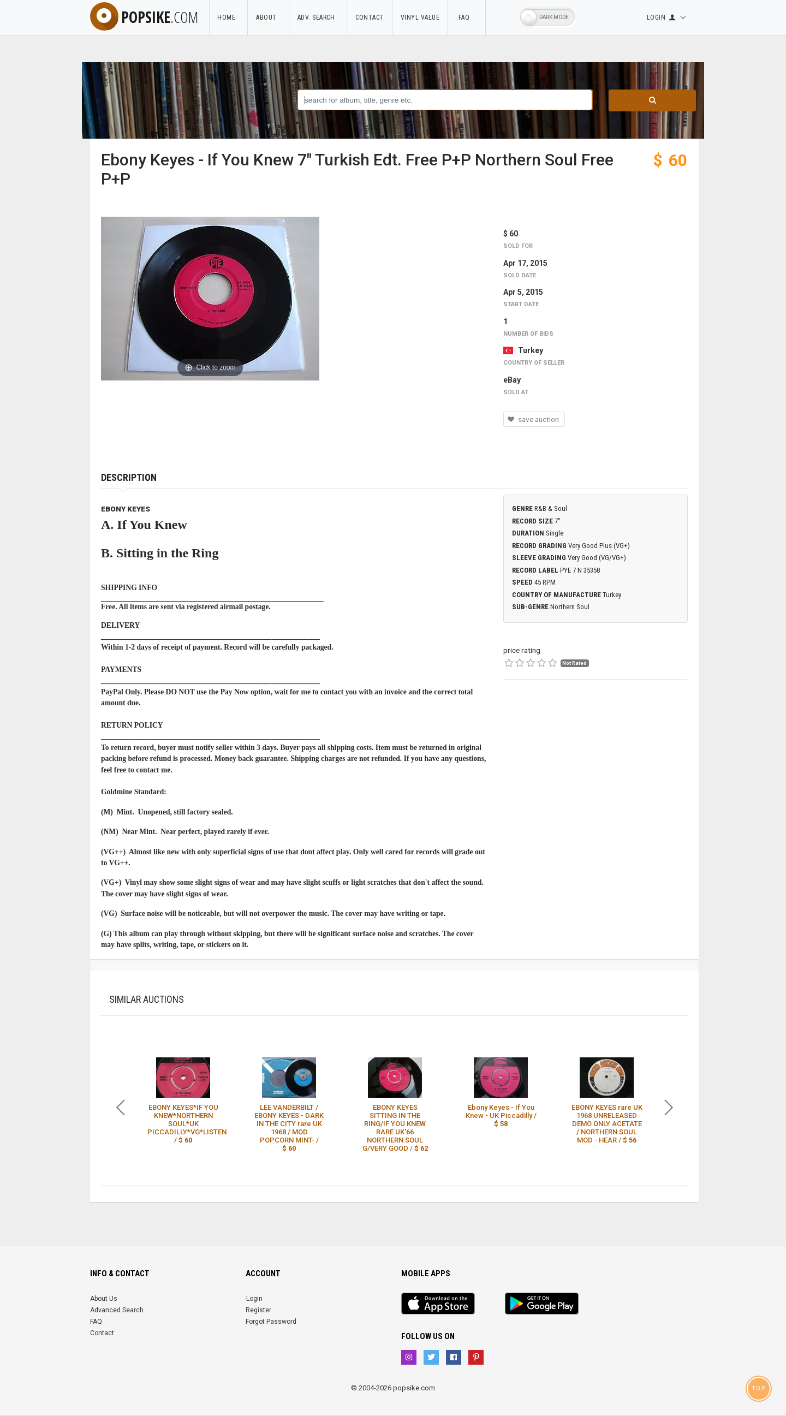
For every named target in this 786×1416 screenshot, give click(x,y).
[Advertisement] (595, 775)
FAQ (466, 17)
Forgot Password (271, 1321)
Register (258, 1310)
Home (228, 17)
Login (254, 1298)
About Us (103, 1298)
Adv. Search (318, 17)
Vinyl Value (420, 17)
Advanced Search (117, 1310)
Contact (369, 17)
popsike (144, 17)
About (268, 17)
